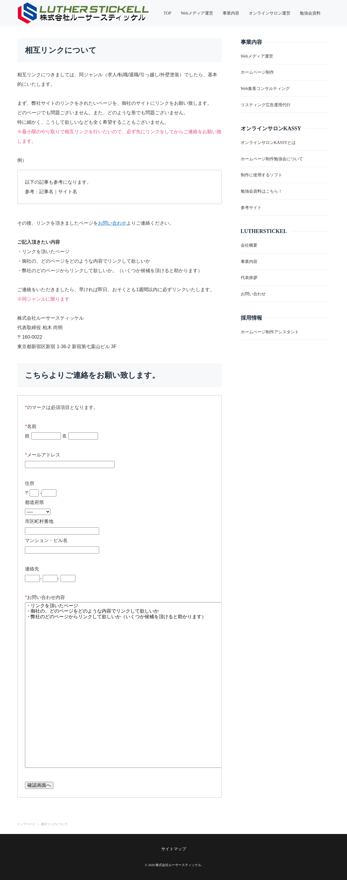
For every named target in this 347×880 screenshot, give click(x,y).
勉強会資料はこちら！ (261, 191)
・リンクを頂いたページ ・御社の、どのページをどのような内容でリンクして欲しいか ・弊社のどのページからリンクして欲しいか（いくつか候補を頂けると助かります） (126, 685)
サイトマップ (173, 849)
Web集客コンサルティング (265, 88)
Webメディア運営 (257, 56)
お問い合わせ (112, 223)
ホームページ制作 (257, 72)
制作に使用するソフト (261, 175)
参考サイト (251, 207)
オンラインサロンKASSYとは (268, 142)
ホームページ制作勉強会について (272, 159)
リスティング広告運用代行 (266, 105)
